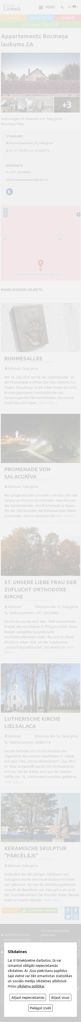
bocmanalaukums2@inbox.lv (29, 179)
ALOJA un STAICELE (40, 25)
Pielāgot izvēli (40, 1008)
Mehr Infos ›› (48, 403)
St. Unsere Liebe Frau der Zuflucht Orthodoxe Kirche (40, 589)
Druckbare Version (40, 910)
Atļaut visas (60, 997)
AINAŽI (13, 18)
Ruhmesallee (23, 358)
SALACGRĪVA (40, 18)
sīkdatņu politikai (30, 986)
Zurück (11, 910)
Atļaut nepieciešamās (27, 997)
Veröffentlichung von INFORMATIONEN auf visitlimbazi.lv (16, 940)
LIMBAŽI (67, 18)
